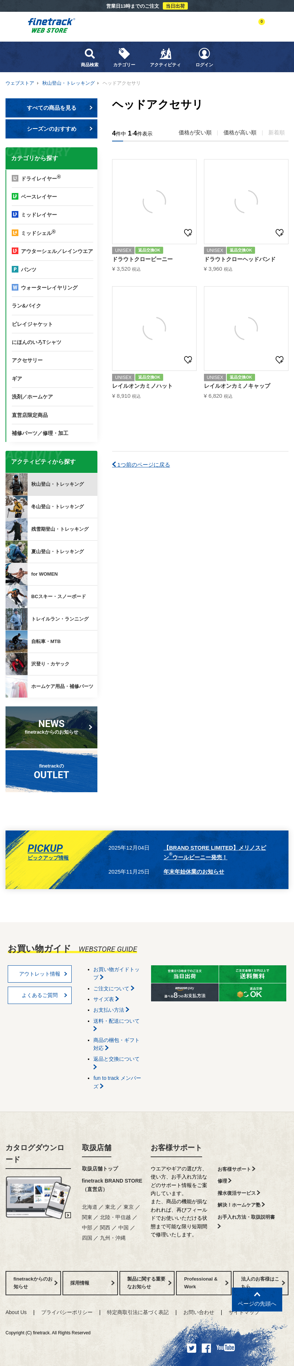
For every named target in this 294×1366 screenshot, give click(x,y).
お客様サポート (176, 1148)
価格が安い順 (195, 132)
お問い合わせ (198, 1312)
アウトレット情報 (43, 974)
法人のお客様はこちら (263, 1282)
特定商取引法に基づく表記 (138, 1312)
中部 (87, 1227)
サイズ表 (106, 999)
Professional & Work (206, 1282)
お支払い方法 (111, 1010)
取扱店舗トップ (100, 1169)
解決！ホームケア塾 (241, 1205)
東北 (110, 1207)
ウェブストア (20, 83)
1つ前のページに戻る (141, 464)
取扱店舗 (96, 1148)
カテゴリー (124, 57)
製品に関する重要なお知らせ (149, 1282)
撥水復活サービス (239, 1193)
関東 (87, 1217)
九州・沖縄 (113, 1238)
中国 (123, 1227)
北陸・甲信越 (115, 1217)
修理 (225, 1181)
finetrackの (51, 771)
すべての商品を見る (60, 108)
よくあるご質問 (44, 995)
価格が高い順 (240, 132)
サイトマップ (244, 1312)
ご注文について (114, 988)
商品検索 (90, 57)
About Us (16, 1312)
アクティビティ (165, 57)
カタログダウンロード (35, 1153)
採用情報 (92, 1283)
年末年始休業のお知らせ (194, 871)
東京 (128, 1207)
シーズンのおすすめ (60, 129)
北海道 (89, 1207)
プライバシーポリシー (67, 1312)
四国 (87, 1238)
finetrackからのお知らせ (53, 726)
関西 (105, 1227)
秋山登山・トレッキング (68, 83)
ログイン (204, 57)
